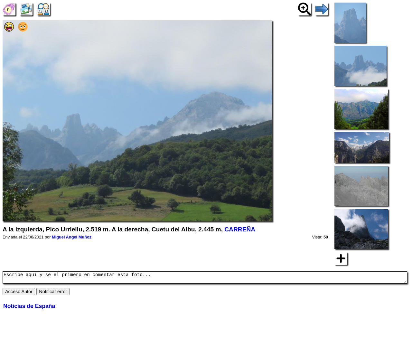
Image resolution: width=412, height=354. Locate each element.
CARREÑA (239, 229)
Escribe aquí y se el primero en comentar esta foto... (205, 278)
